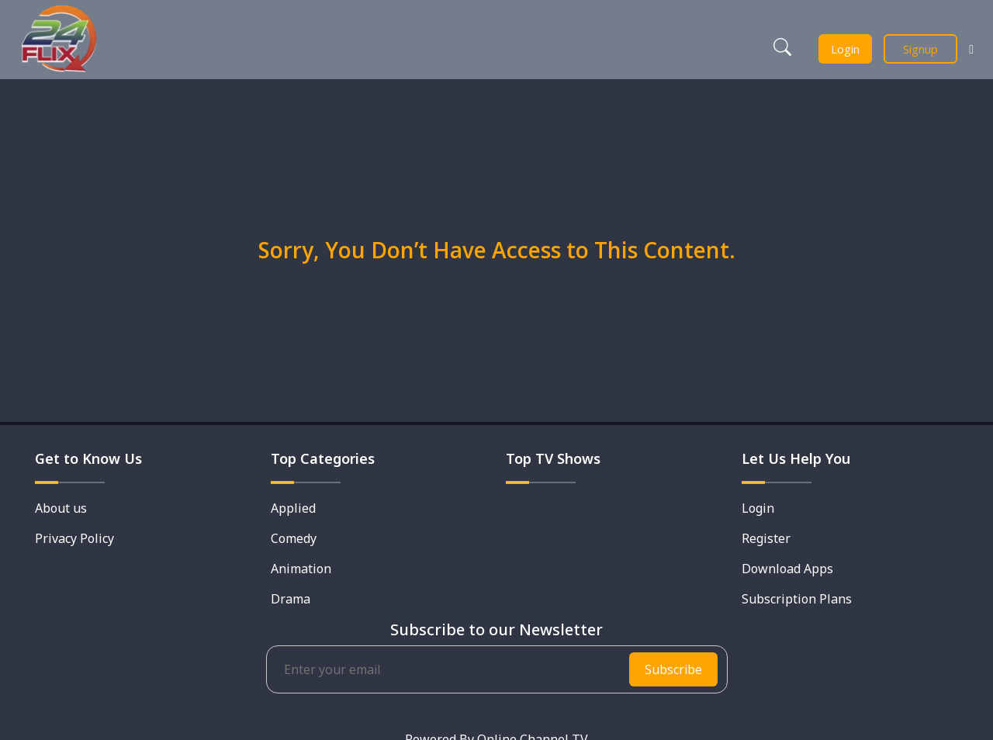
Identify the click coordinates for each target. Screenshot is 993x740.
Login (845, 49)
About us (61, 508)
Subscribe (673, 669)
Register (766, 538)
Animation (301, 568)
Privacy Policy (74, 538)
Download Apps (787, 568)
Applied (293, 508)
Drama (290, 598)
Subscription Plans (797, 598)
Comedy (294, 538)
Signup (920, 49)
